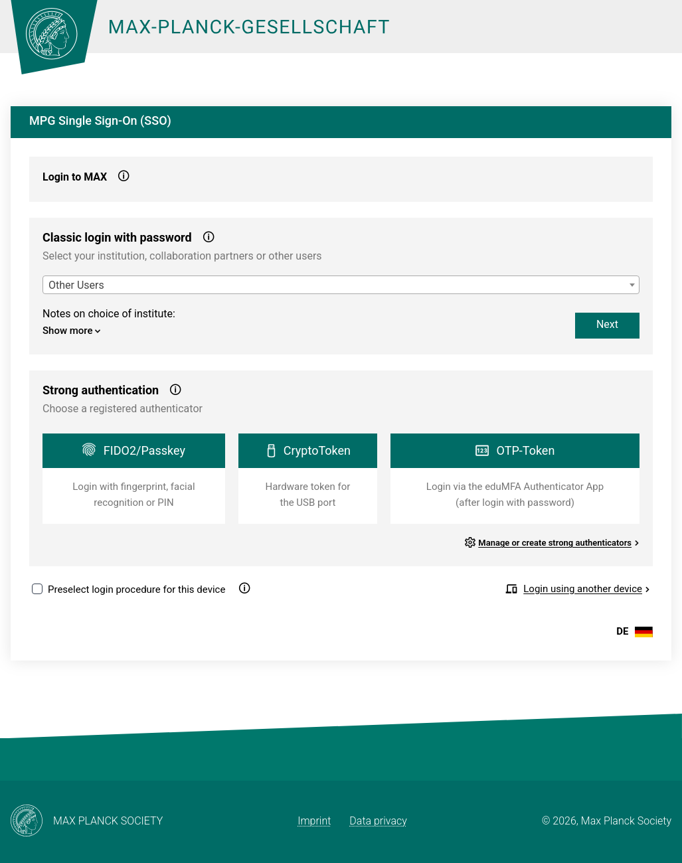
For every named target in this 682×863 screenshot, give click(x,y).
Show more (71, 331)
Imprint (314, 821)
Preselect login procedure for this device (136, 589)
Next (607, 324)
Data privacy (378, 821)
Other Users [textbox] (76, 285)
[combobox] (341, 284)
